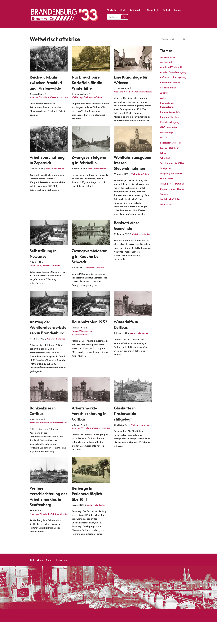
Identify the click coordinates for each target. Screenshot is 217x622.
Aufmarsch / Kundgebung (173, 77)
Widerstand (166, 204)
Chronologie (153, 9)
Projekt (166, 9)
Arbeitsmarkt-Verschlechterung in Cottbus (89, 413)
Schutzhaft (165, 158)
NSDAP (163, 137)
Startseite (112, 9)
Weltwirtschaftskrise (59, 97)
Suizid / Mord (35, 265)
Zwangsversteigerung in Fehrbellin (89, 159)
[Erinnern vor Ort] (64, 15)
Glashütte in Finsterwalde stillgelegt (125, 413)
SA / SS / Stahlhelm (169, 147)
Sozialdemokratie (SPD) (172, 163)
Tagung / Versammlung (82, 330)
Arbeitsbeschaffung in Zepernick (47, 159)
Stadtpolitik (165, 168)
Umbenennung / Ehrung (172, 188)
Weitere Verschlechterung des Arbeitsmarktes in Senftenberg (48, 495)
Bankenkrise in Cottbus (42, 410)
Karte (123, 9)
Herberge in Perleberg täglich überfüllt (87, 493)
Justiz (163, 97)
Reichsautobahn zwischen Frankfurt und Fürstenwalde (46, 82)
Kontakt (177, 9)
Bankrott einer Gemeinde (126, 225)
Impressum (62, 558)
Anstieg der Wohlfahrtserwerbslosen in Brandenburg (48, 327)
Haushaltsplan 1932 (89, 321)
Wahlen (164, 193)
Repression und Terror (171, 142)
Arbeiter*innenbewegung (173, 72)
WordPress (40, 618)
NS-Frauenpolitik (168, 127)
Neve (32, 618)
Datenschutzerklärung (41, 558)
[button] (142, 10)
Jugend (164, 92)
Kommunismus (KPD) (170, 111)
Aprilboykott (166, 61)
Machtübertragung (169, 122)
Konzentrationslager (170, 116)
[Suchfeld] (117, 17)
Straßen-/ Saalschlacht (171, 173)
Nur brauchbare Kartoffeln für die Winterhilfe (87, 82)
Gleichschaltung (168, 87)
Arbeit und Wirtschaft (39, 97)
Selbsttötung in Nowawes (43, 253)
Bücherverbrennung (170, 82)
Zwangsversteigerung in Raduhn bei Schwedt (89, 256)
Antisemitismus (167, 56)
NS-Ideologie (77, 97)
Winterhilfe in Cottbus (126, 324)
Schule (163, 152)
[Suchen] (170, 39)
